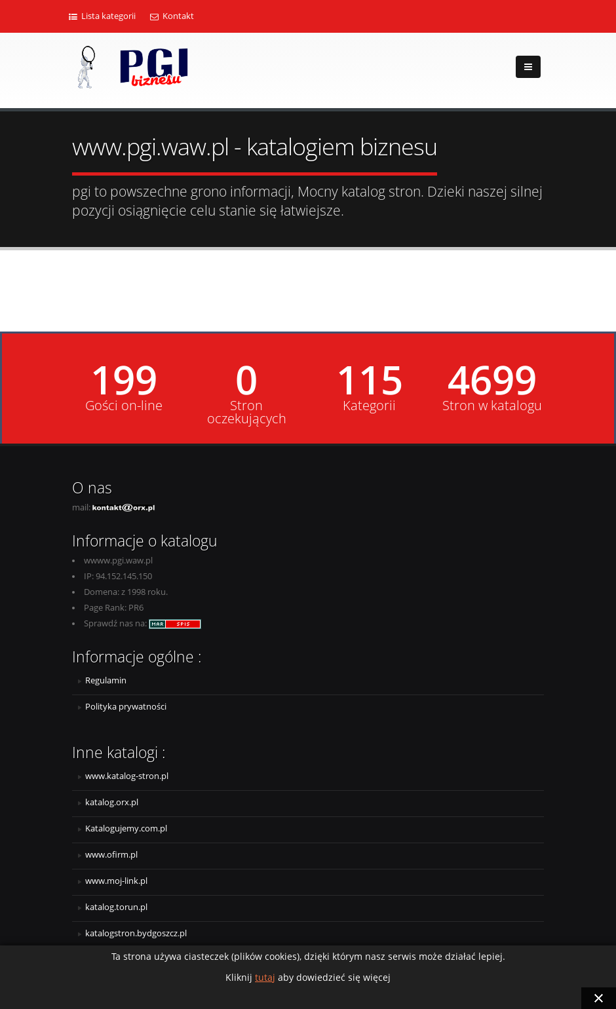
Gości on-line (124, 405)
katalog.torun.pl (116, 907)
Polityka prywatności (125, 706)
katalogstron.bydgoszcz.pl (136, 933)
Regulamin (105, 680)
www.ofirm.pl (111, 854)
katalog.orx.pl (111, 802)
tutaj (265, 977)
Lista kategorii (102, 16)
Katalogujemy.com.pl (126, 828)
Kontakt (172, 16)
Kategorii (369, 405)
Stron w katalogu (492, 405)
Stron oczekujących (246, 412)
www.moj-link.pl (116, 880)
